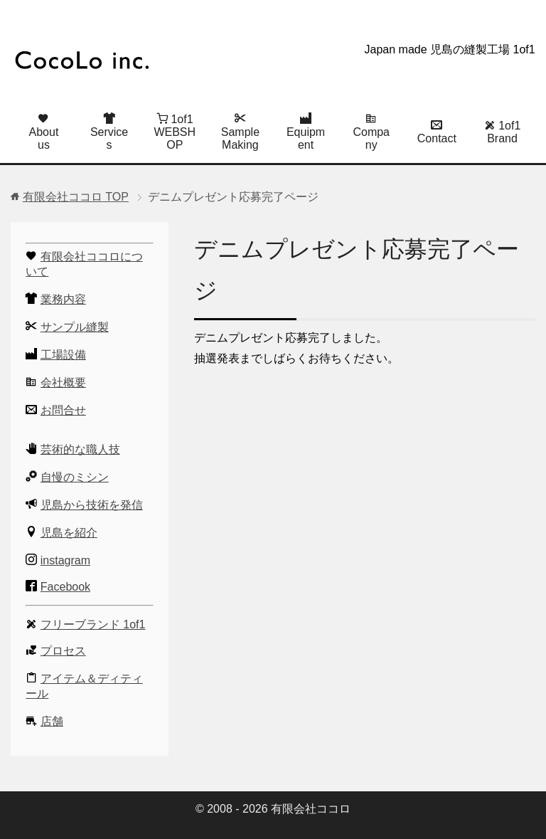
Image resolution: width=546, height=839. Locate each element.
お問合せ (63, 410)
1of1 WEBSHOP (175, 131)
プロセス (63, 651)
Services (109, 131)
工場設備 (63, 355)
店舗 (52, 721)
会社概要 (63, 382)
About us (44, 131)
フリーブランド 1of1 (93, 624)
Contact (436, 131)
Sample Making (240, 131)
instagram (65, 560)
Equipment (306, 131)
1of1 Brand (502, 131)
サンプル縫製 (75, 327)
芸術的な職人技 (80, 449)
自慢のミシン (75, 477)
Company (371, 131)
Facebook (65, 587)
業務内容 (63, 299)
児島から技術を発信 (92, 505)
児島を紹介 (69, 533)
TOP (76, 197)
